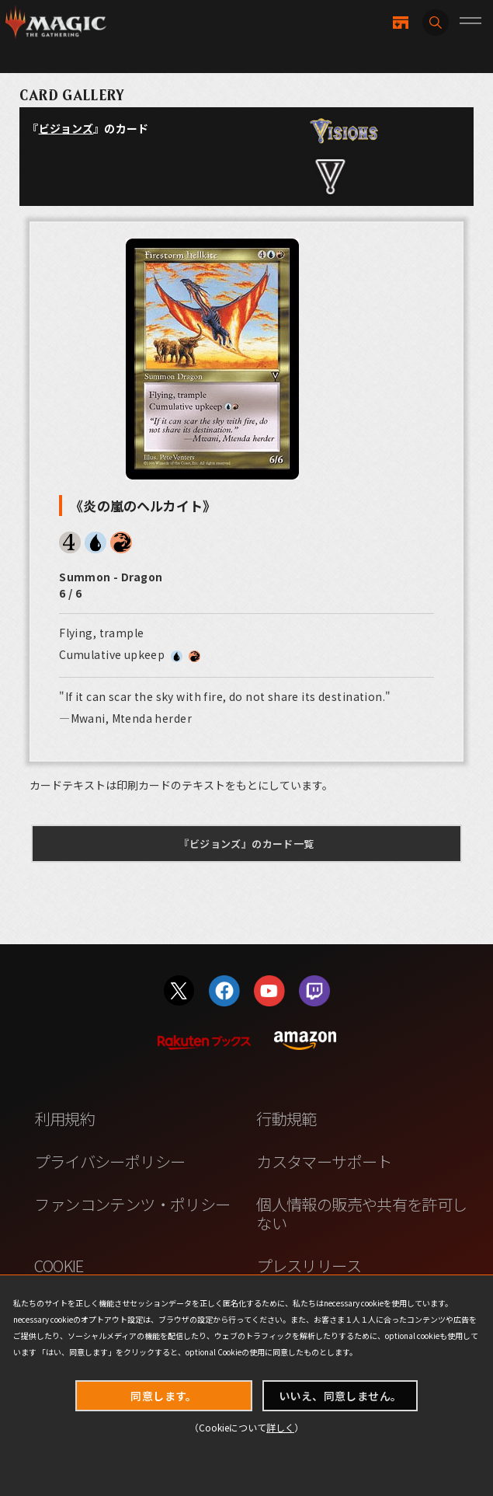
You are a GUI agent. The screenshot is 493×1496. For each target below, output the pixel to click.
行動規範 (286, 1118)
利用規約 (64, 1118)
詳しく (280, 1427)
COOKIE (58, 1265)
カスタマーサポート (324, 1161)
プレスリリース (308, 1265)
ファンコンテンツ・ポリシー (132, 1203)
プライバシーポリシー (109, 1161)
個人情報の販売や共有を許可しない (361, 1213)
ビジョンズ (66, 128)
